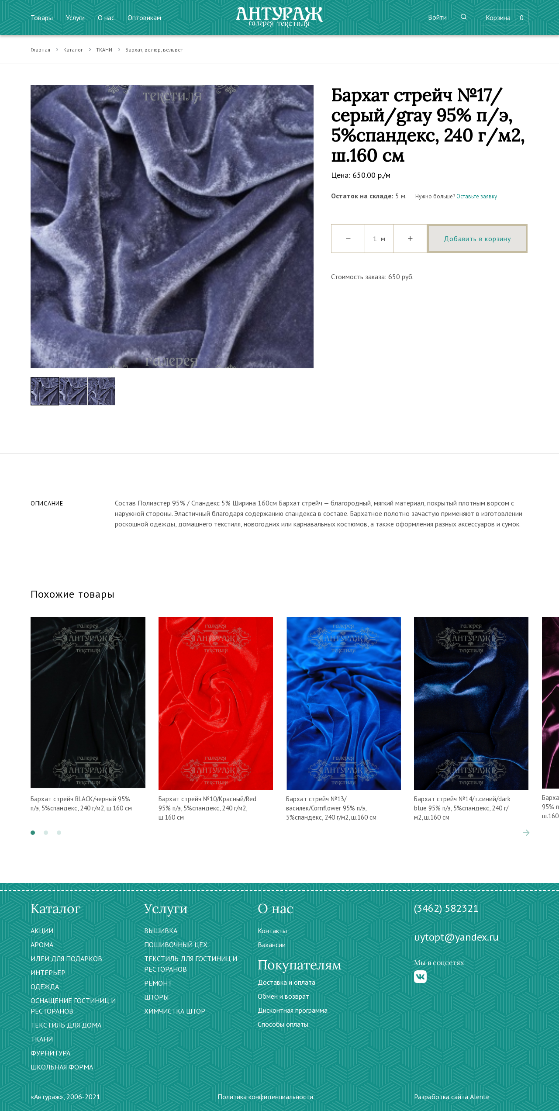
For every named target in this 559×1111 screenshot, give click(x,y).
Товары (42, 17)
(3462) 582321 (446, 908)
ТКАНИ (104, 49)
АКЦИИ (42, 930)
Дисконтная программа (293, 1010)
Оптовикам (144, 17)
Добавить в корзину (477, 238)
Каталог (73, 49)
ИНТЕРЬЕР (48, 972)
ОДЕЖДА (45, 986)
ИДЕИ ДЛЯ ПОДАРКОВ (66, 958)
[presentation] (526, 832)
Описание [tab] (47, 503)
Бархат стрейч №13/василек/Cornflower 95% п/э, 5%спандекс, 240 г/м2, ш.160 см (331, 808)
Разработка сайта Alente (452, 1096)
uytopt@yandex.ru (456, 937)
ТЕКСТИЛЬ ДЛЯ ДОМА (66, 1025)
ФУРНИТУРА (50, 1053)
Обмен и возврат (283, 996)
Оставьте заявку (476, 196)
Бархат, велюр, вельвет (154, 49)
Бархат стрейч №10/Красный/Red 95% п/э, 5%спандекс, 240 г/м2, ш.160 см (207, 808)
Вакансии (272, 944)
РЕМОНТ (158, 983)
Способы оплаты (283, 1024)
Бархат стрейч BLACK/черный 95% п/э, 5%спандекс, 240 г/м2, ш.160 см (81, 803)
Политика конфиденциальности (265, 1096)
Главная (40, 49)
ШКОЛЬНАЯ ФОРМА (62, 1067)
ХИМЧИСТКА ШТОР (174, 1011)
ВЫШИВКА (160, 930)
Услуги (75, 17)
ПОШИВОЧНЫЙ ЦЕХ (175, 944)
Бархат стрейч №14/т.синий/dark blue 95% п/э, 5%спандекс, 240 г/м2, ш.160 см (462, 808)
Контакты (272, 930)
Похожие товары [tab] (73, 594)
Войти (437, 17)
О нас (106, 17)
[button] (32, 832)
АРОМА (42, 944)
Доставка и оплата (286, 982)
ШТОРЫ (156, 997)
